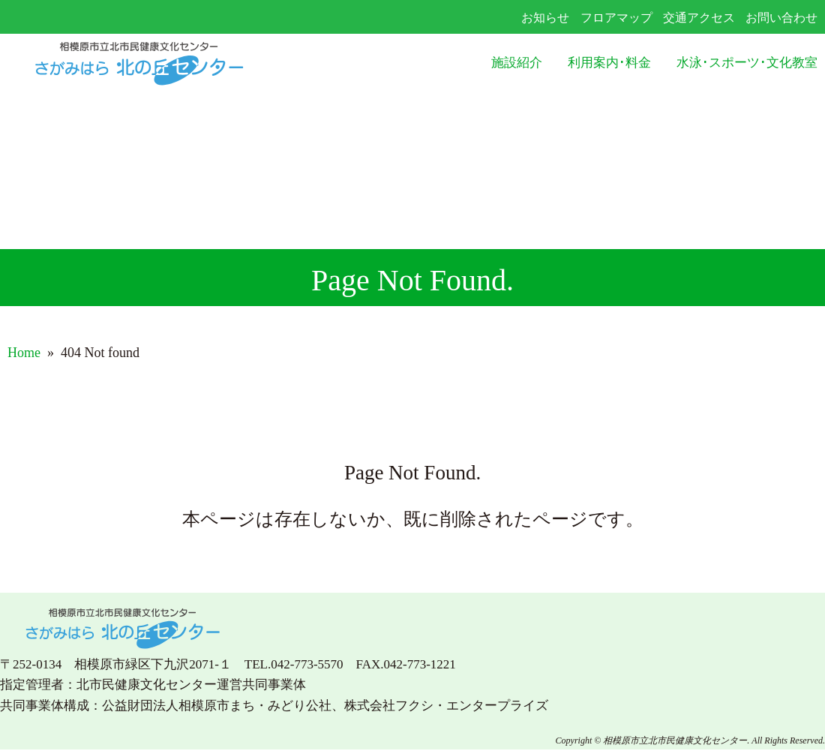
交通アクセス (699, 17)
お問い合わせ (782, 17)
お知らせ (545, 17)
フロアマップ (616, 17)
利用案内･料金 (609, 63)
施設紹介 (516, 63)
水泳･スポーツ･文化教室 (747, 63)
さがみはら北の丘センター (170, 63)
